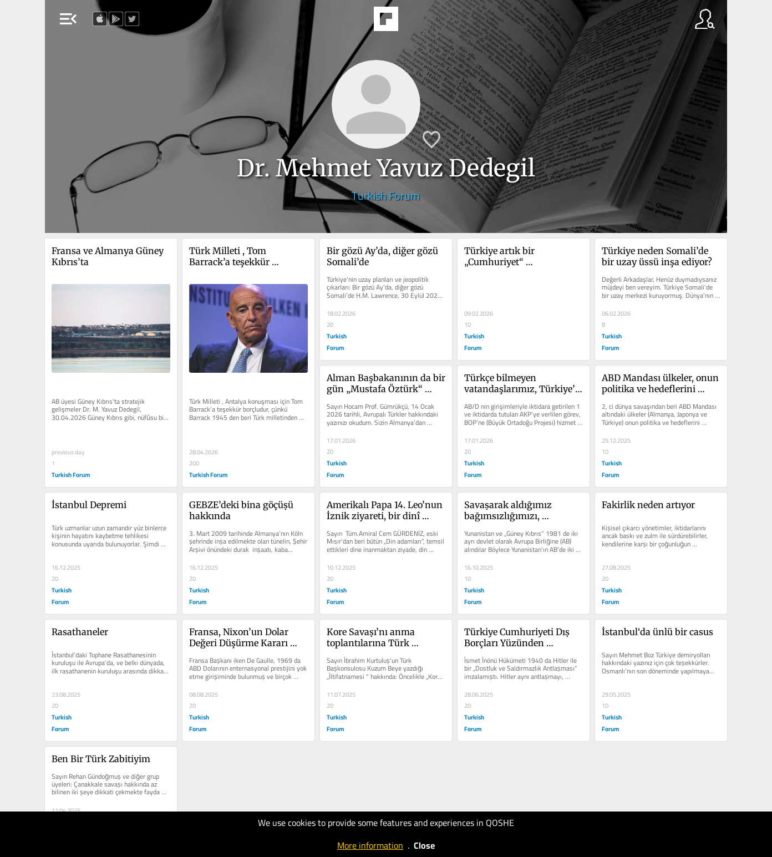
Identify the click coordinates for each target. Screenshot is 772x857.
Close (424, 845)
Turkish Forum (386, 195)
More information (370, 845)
